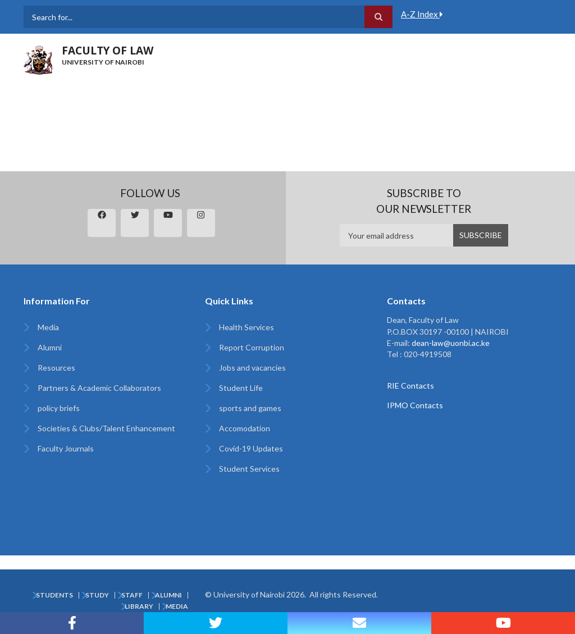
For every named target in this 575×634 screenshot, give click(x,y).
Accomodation (244, 428)
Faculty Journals (66, 448)
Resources (56, 367)
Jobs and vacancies (252, 367)
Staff (132, 595)
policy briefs (59, 408)
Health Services (246, 327)
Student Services (249, 468)
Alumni (50, 347)
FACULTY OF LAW (107, 50)
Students (54, 595)
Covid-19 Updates (251, 448)
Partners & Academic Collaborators (99, 388)
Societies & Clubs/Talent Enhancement (106, 428)
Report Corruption (251, 347)
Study (97, 595)
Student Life (241, 388)
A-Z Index (422, 14)
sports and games (250, 408)
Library (139, 606)
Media (48, 327)
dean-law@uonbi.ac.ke (451, 343)
